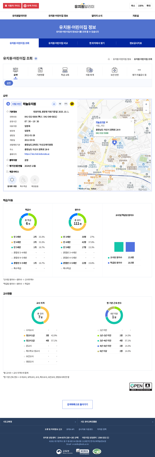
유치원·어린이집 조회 (19, 43)
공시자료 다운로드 (86, 429)
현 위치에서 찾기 (97, 43)
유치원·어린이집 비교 (58, 43)
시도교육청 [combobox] (7, 421)
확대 (148, 5)
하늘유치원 (100, 122)
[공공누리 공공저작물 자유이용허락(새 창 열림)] (140, 389)
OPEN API (70, 429)
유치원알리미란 (19, 15)
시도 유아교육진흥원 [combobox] (89, 421)
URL (66, 104)
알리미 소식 (97, 15)
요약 (9, 83)
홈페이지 (54, 104)
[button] (131, 121)
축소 (133, 5)
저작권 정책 (101, 429)
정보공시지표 (136, 43)
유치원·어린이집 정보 (58, 15)
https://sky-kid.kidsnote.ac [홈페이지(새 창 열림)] (37, 154)
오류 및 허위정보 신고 (53, 429)
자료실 (136, 15)
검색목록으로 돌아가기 (77, 404)
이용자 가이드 (14, 5)
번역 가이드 (32, 5)
